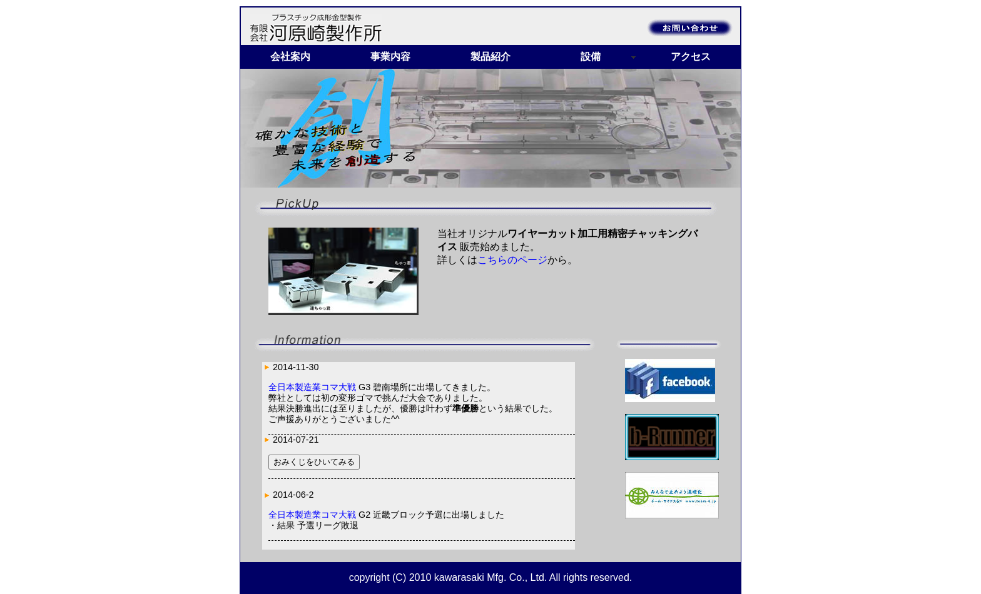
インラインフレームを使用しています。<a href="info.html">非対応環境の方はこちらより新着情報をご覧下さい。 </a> (418, 456)
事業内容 (390, 56)
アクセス (691, 56)
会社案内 (290, 56)
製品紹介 (490, 56)
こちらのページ (512, 259)
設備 (591, 56)
